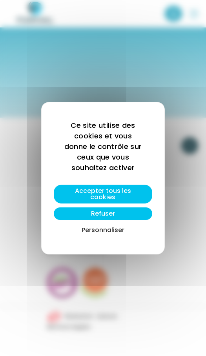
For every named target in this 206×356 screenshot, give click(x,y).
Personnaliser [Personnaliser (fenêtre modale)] (103, 229)
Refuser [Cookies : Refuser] (103, 213)
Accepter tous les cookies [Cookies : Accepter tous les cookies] (103, 194)
